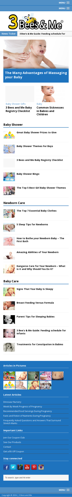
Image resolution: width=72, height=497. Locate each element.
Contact (7, 446)
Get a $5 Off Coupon (13, 451)
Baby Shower (13, 125)
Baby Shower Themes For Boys (35, 146)
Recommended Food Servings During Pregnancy (27, 411)
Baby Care (11, 281)
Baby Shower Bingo (28, 174)
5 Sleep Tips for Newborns (32, 224)
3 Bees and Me (25, 495)
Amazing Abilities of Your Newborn (38, 252)
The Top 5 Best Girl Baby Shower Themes (41, 187)
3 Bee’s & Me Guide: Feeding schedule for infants (41, 332)
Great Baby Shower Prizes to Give (37, 132)
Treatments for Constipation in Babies (40, 344)
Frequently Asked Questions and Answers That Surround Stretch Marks (32, 422)
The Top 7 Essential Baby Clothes (37, 210)
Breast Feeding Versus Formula (35, 302)
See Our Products (12, 442)
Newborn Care (14, 203)
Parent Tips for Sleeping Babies (36, 316)
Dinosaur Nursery (12, 402)
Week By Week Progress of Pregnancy (22, 406)
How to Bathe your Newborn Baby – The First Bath (40, 240)
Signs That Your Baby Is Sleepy (35, 289)
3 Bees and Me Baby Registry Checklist (40, 160)
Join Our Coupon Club (14, 437)
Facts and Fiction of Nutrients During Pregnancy (27, 415)
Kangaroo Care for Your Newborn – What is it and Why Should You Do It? (41, 268)
